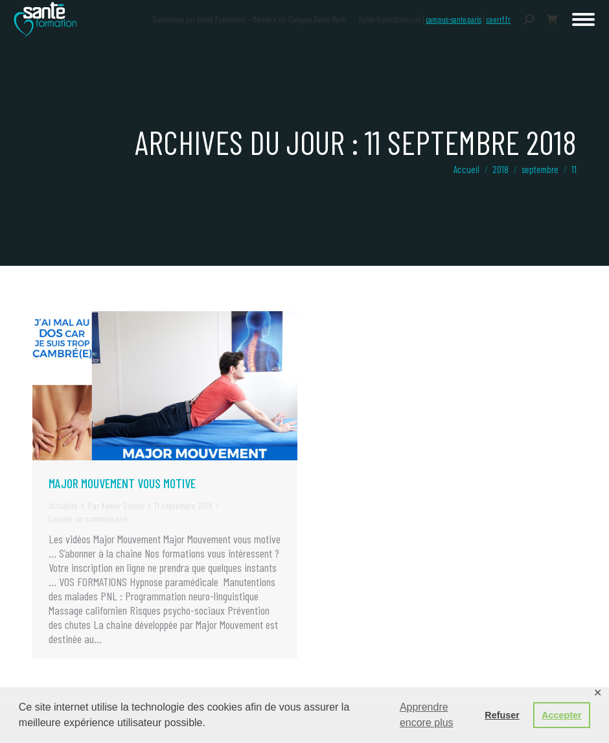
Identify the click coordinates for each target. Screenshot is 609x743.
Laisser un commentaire (88, 518)
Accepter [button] (562, 715)
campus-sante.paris (453, 19)
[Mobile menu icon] (583, 19)
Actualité (63, 505)
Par (115, 505)
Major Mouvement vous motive (122, 483)
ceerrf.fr (498, 19)
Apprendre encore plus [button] (427, 715)
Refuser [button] (502, 715)
